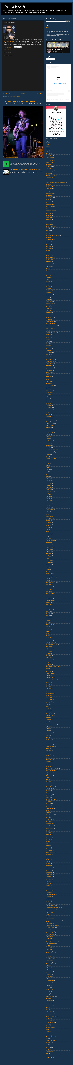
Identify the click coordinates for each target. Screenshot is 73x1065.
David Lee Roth (49, 316)
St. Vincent (48, 847)
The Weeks (48, 951)
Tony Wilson (49, 974)
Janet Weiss (49, 483)
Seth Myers (48, 801)
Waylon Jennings (50, 1020)
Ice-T (47, 462)
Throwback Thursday (51, 958)
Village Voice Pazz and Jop (52, 1003)
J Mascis (48, 478)
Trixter (47, 978)
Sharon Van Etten (50, 808)
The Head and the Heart (51, 925)
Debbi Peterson (49, 327)
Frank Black (48, 405)
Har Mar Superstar (50, 430)
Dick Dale (48, 339)
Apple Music (49, 188)
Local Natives (49, 560)
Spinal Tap (48, 841)
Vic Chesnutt (49, 998)
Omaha (47, 670)
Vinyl (47, 1007)
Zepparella (48, 1049)
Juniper (47, 511)
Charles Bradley (49, 281)
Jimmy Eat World (50, 493)
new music (48, 655)
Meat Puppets (49, 604)
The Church (48, 903)
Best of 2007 (49, 211)
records (47, 748)
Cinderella (48, 288)
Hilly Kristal (48, 447)
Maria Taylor (49, 587)
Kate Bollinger (49, 514)
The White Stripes (50, 952)
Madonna (48, 575)
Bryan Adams (49, 263)
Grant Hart (48, 414)
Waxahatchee (49, 1018)
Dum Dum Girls (49, 363)
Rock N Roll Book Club (51, 770)
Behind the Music (50, 204)
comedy (48, 297)
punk (47, 721)
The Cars (48, 901)
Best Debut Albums (50, 210)
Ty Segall (48, 985)
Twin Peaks (48, 982)
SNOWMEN (48, 826)
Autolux (47, 190)
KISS (14, 49)
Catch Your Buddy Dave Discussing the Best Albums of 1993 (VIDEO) (25, 169)
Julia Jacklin (49, 507)
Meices (47, 606)
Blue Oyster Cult (49, 239)
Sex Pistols (48, 803)
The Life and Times (50, 932)
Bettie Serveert (49, 228)
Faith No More (49, 390)
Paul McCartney (49, 690)
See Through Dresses (51, 799)
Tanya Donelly (49, 876)
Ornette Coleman (50, 673)
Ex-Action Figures (50, 385)
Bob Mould (48, 246)
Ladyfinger (48, 538)
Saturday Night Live (50, 786)
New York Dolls (49, 659)
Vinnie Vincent (49, 1005)
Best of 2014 (49, 219)
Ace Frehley (9, 49)
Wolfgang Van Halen (50, 1040)
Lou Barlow (48, 564)
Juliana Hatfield (49, 509)
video (47, 1002)
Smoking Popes (49, 825)
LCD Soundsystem (50, 540)
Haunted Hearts (49, 432)
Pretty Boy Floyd (50, 715)
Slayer (47, 817)
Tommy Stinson (49, 971)
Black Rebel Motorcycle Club (52, 235)
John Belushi (49, 496)
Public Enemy (49, 719)
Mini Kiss (48, 615)
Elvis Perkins (49, 374)
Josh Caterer (49, 502)
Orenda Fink (49, 671)
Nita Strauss (49, 664)
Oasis (47, 668)
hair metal (48, 427)
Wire (47, 1038)
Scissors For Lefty (50, 788)
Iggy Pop (48, 463)
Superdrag (48, 863)
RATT (47, 743)
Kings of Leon (49, 527)
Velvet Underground (50, 996)
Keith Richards (49, 518)
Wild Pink (48, 1034)
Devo (47, 336)
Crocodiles (48, 306)
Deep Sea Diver (49, 328)
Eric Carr (48, 379)
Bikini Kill (48, 230)
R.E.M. (47, 730)
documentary (49, 348)
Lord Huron (48, 562)
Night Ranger (49, 660)
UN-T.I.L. (48, 987)
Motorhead (48, 629)
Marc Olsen (48, 584)
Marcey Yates (49, 586)
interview (48, 469)
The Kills (48, 929)
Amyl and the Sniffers (51, 179)
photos (47, 704)
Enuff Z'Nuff (48, 378)
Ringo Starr (48, 761)
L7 (46, 536)
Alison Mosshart (49, 170)
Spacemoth (48, 834)
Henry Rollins (49, 441)
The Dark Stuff (14, 7)
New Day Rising (49, 653)
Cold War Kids (49, 295)
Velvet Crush (49, 994)
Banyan (48, 199)
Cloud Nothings (49, 294)
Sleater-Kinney (49, 819)
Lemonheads (49, 544)
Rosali (47, 777)
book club (48, 252)
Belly (47, 208)
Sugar (47, 857)
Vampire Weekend (50, 989)
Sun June (48, 859)
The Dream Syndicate (51, 909)
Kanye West (49, 513)
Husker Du (48, 460)
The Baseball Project (51, 894)
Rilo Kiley (48, 757)
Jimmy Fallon (49, 494)
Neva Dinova (49, 651)
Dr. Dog (48, 356)
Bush (47, 270)
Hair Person (48, 429)
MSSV (47, 633)
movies (47, 631)
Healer (47, 438)
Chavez (48, 283)
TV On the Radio (50, 980)
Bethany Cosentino (50, 226)
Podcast (48, 710)
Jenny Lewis (49, 489)
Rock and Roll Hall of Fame (52, 768)
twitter (47, 983)
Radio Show (49, 732)
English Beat (49, 376)
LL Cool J (48, 558)
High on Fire (49, 445)
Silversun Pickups (50, 814)
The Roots (48, 945)
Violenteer (48, 1009)
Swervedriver (49, 872)
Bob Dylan (48, 242)
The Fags (48, 914)
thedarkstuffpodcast (53, 99)
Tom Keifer (48, 965)
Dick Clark (48, 337)
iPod (47, 471)
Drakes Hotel (49, 357)
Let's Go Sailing (49, 545)
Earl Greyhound (49, 367)
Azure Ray (48, 191)
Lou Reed (48, 566)
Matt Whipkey (49, 598)
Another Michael (49, 186)
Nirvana (48, 662)
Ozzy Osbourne (49, 680)
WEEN (47, 1024)
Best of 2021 (49, 221)
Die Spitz (48, 341)
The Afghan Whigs (50, 890)
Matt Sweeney (49, 597)
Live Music (48, 553)
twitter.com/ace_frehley (9, 41)
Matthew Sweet (49, 600)
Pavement (48, 695)
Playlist (47, 708)
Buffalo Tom (48, 264)
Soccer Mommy (49, 828)
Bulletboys (48, 268)
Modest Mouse (49, 624)
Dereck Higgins (49, 334)
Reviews (48, 753)
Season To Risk (49, 795)
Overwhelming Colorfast (51, 679)
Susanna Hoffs (49, 868)
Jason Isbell (48, 485)
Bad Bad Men (49, 195)
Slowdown (48, 821)
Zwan (47, 1053)
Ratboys (48, 741)
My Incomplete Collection (51, 644)
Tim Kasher (48, 962)
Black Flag (48, 233)
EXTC (47, 387)
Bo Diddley (48, 241)
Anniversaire (49, 184)
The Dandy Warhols (50, 905)
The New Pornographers (51, 941)
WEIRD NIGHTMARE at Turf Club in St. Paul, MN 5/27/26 (19, 101)
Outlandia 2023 (49, 677)
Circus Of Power (49, 290)
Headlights (48, 436)
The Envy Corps (49, 912)
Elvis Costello (49, 372)
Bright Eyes (48, 255)
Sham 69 (48, 805)
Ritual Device (49, 764)
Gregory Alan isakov (50, 420)
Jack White (48, 480)
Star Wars (48, 848)
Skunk (47, 816)
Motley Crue (49, 628)
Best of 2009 (49, 213)
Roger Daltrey (49, 774)
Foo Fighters (49, 403)
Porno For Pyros (49, 713)
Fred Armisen (49, 407)
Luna (47, 567)
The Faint (48, 916)
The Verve (48, 949)
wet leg (47, 1029)
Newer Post (7, 93)
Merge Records (49, 609)
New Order (48, 657)
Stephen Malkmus (50, 852)
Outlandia (48, 675)
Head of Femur (49, 434)
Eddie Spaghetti (49, 368)
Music (47, 639)
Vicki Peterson (49, 1000)
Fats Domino (49, 394)
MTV (47, 635)
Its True (47, 474)
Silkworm (48, 812)
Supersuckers (49, 865)
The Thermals (49, 947)
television (48, 885)
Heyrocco (48, 443)
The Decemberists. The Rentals (53, 907)
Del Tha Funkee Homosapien (52, 332)
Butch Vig (48, 272)
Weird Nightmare (50, 1027)
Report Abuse (50, 1057)
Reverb (47, 752)
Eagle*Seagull (49, 365)
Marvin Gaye (49, 591)
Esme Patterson (49, 383)
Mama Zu (48, 580)
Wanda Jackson (49, 1013)
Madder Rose (49, 573)
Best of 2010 (49, 215)
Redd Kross (48, 750)
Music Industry (49, 640)
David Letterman (50, 317)
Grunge (47, 421)
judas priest (48, 505)
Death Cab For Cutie (50, 323)
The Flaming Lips (50, 918)
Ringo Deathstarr (50, 759)
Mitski (47, 620)
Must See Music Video (51, 642)
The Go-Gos (49, 921)
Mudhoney (48, 637)
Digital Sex (48, 345)
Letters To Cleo (49, 547)
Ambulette (48, 173)
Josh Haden (48, 503)
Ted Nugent (48, 883)
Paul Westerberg (50, 693)
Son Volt (48, 830)
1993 (47, 149)
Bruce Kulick (49, 261)
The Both (48, 899)
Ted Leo (48, 881)
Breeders (48, 253)
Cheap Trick (48, 284)
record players (49, 744)
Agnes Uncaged (49, 162)
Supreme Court (49, 867)
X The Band (48, 1042)
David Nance (49, 319)
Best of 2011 (49, 217)
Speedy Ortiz (49, 837)
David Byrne (49, 312)
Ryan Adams (49, 781)
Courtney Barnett (50, 303)
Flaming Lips (49, 401)
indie (47, 465)
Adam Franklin (49, 157)
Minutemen (48, 618)
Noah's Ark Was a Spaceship (52, 666)
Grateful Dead (49, 416)
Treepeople (48, 976)
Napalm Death (49, 648)
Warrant (48, 1014)
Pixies (47, 706)
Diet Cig (48, 343)
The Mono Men (49, 936)
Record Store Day (50, 746)
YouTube (48, 1047)
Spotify (47, 845)
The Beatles (48, 896)
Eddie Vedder (49, 370)
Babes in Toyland (50, 193)
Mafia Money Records (51, 576)
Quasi (47, 722)
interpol (47, 467)
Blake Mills (48, 237)
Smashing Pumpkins (50, 823)
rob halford (48, 766)
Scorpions (48, 790)
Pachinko (48, 682)
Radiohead (48, 733)
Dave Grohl (48, 310)
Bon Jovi (48, 250)
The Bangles (49, 892)
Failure (47, 388)
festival (47, 398)
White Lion (48, 1031)
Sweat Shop (49, 870)
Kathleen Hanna (49, 516)
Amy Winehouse (49, 177)
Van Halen (48, 991)
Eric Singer (48, 381)
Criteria (47, 305)
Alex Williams (49, 166)
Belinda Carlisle (49, 206)
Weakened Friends (50, 1022)
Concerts (48, 299)
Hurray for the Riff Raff (51, 458)
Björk (47, 232)
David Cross (49, 314)
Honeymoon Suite (50, 452)
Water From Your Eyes (51, 1016)
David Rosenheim (50, 321)
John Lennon (49, 498)
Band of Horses (49, 197)
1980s (47, 146)
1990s (47, 148)
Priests (47, 717)
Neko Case (48, 649)
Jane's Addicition (50, 482)
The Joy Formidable (50, 927)
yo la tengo (48, 1045)
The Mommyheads (50, 934)
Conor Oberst (49, 301)
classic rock (48, 292)
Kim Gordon (48, 522)
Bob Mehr (48, 244)
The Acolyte (48, 889)
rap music (48, 739)
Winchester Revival (50, 1036)
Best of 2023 (49, 222)
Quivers (48, 728)
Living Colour (49, 555)
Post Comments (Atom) (15, 96)
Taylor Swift (48, 879)
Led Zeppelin (49, 542)
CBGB (47, 279)
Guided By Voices (50, 423)
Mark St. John (49, 589)
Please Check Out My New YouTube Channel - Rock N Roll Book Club (26, 162)
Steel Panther (49, 850)
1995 (47, 151)
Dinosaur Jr (48, 347)
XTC (47, 1044)
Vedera (47, 993)
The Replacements (50, 943)
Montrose (48, 626)
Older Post (39, 93)
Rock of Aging (49, 772)
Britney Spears (49, 259)
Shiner (47, 810)
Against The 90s (49, 160)
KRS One (48, 531)
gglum (47, 410)
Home (23, 93)
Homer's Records (50, 451)
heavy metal (49, 440)
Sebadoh (48, 797)
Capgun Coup (49, 275)
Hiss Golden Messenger (51, 449)
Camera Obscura (50, 274)
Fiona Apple (48, 399)
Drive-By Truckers (50, 359)
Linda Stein (48, 549)
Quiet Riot (48, 726)
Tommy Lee (48, 969)
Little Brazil (48, 551)
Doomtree (48, 354)
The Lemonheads (50, 931)
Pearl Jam (48, 697)
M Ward (48, 569)
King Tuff (48, 525)
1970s (47, 144)
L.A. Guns (48, 534)
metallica (48, 611)
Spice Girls (48, 839)
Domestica (48, 350)
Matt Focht (48, 595)
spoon (47, 843)
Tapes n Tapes (49, 878)
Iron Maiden (48, 472)
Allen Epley (48, 171)
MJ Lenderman (49, 622)
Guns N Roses (49, 425)
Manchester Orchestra (51, 582)
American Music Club (51, 175)
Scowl (47, 792)
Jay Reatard (49, 487)
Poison (47, 711)
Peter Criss (48, 701)
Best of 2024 (49, 224)
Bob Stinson (49, 248)
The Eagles (48, 910)
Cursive (48, 308)
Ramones (48, 737)
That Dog (48, 887)
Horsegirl (48, 454)
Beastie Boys (49, 201)
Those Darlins (49, 956)
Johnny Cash (49, 500)
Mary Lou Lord (49, 593)
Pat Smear (48, 688)
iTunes (47, 476)
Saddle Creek (49, 783)
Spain (47, 836)
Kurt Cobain (48, 533)
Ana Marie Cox (49, 181)
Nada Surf (48, 646)
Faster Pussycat (49, 392)
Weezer (48, 1025)
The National (49, 940)
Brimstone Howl (49, 257)
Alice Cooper (49, 168)
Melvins (48, 608)
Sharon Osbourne (50, 806)
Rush (47, 779)
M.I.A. (47, 571)
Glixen (47, 412)
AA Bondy (48, 153)
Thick (47, 954)
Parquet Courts (49, 686)
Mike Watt (48, 613)
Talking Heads (49, 874)
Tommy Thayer (49, 972)
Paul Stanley (49, 691)
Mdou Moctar (49, 602)
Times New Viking (50, 963)
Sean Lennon (49, 794)
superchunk (48, 861)
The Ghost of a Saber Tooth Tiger (53, 920)
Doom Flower (49, 352)
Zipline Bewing (49, 1051)
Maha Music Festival (50, 578)
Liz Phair (48, 556)
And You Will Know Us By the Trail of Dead (55, 182)
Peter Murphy (49, 702)
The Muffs (48, 938)
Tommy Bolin (49, 967)
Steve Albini (48, 854)
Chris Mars (48, 286)
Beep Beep (48, 202)
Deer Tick (48, 330)
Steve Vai (48, 856)
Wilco (47, 1033)
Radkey (48, 735)
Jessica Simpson (50, 491)
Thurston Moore (49, 960)
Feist (47, 396)
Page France (49, 684)
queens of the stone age (51, 724)
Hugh (47, 456)
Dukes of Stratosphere (51, 361)
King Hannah (49, 524)
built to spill (48, 266)
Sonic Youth (48, 832)
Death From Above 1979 (51, 325)
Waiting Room (49, 1011)
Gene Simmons (49, 409)
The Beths (48, 898)
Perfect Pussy (49, 699)
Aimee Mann (49, 164)
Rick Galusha (49, 755)
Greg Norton (49, 418)
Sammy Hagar (49, 785)
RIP (47, 763)
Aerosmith (48, 159)
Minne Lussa (49, 617)
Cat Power (48, 277)
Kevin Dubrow (49, 520)
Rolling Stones (49, 775)
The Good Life (49, 923)
